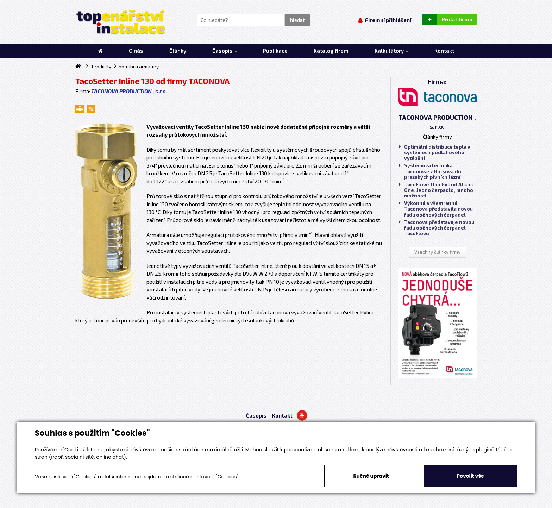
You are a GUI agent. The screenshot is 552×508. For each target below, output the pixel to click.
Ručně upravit (371, 475)
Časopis (256, 415)
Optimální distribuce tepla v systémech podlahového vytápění (434, 152)
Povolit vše (470, 475)
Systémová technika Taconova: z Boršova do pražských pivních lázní (430, 171)
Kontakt (282, 415)
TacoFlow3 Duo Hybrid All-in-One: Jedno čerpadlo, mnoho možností (436, 190)
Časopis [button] (224, 51)
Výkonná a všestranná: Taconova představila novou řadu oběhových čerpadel (436, 208)
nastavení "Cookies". (214, 476)
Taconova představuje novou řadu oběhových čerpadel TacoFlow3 (436, 227)
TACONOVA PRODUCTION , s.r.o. (129, 91)
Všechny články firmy (437, 252)
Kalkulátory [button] (391, 51)
